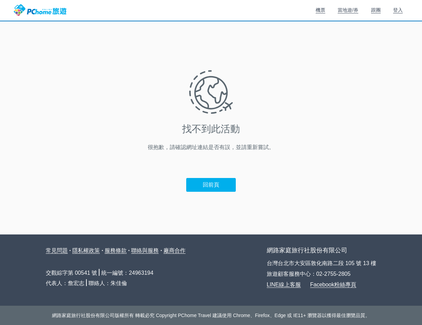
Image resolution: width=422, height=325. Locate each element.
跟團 (376, 10)
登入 (398, 10)
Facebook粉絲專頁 (333, 284)
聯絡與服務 (145, 250)
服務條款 (116, 250)
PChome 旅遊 (40, 10)
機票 (320, 10)
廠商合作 (174, 250)
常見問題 (57, 250)
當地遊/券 (348, 10)
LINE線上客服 (284, 284)
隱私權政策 (86, 250)
